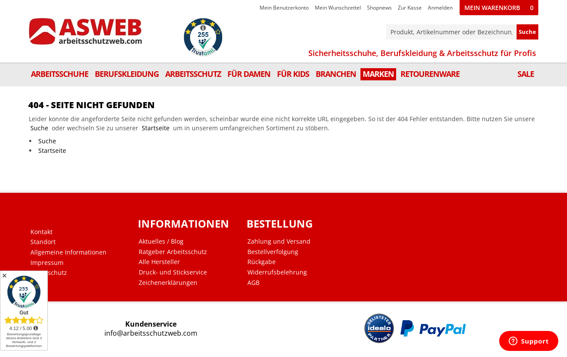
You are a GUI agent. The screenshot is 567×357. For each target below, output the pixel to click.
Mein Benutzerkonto (284, 7)
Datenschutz (48, 273)
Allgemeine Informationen (68, 252)
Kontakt (41, 232)
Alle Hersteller (159, 262)
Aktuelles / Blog (161, 241)
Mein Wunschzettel (338, 7)
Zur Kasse (410, 7)
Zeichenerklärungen (168, 283)
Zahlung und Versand (278, 241)
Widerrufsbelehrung (277, 272)
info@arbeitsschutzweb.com (150, 333)
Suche (39, 128)
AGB (253, 283)
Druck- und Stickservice (173, 272)
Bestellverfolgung (272, 252)
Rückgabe (261, 262)
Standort (43, 242)
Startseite (156, 128)
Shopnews (379, 7)
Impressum (46, 263)
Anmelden (440, 7)
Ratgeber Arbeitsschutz (173, 252)
